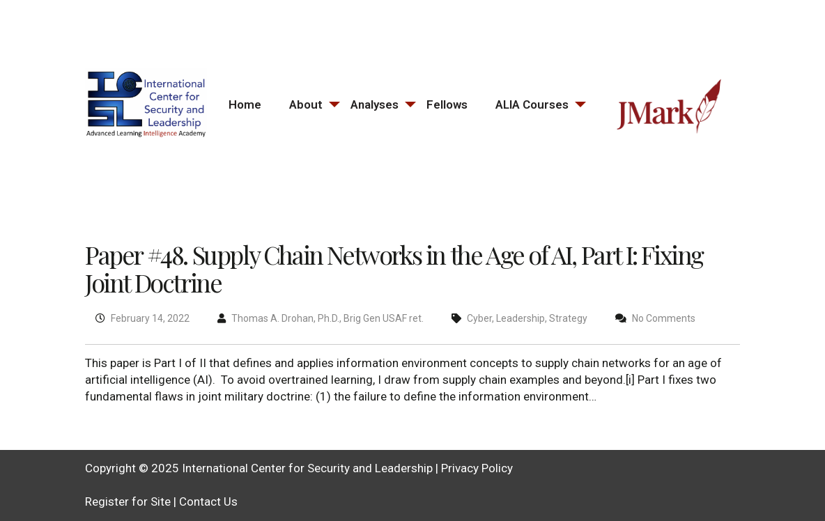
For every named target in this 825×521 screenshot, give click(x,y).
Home (245, 104)
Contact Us (208, 501)
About (306, 104)
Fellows (447, 104)
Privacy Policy (477, 468)
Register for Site (128, 501)
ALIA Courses (532, 104)
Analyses (374, 104)
